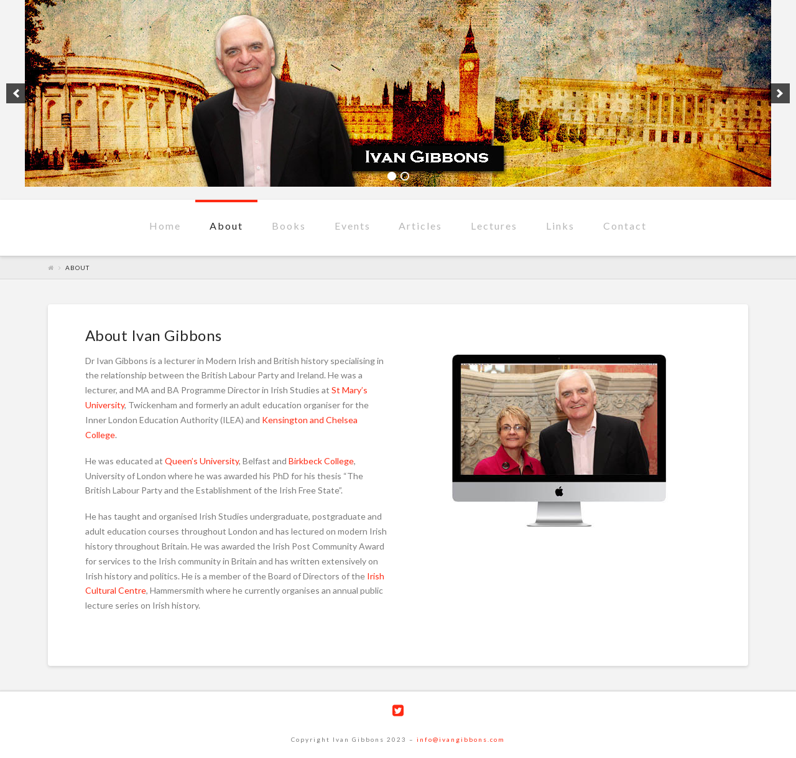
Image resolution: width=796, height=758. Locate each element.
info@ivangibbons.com (461, 739)
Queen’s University (202, 461)
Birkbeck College (321, 461)
